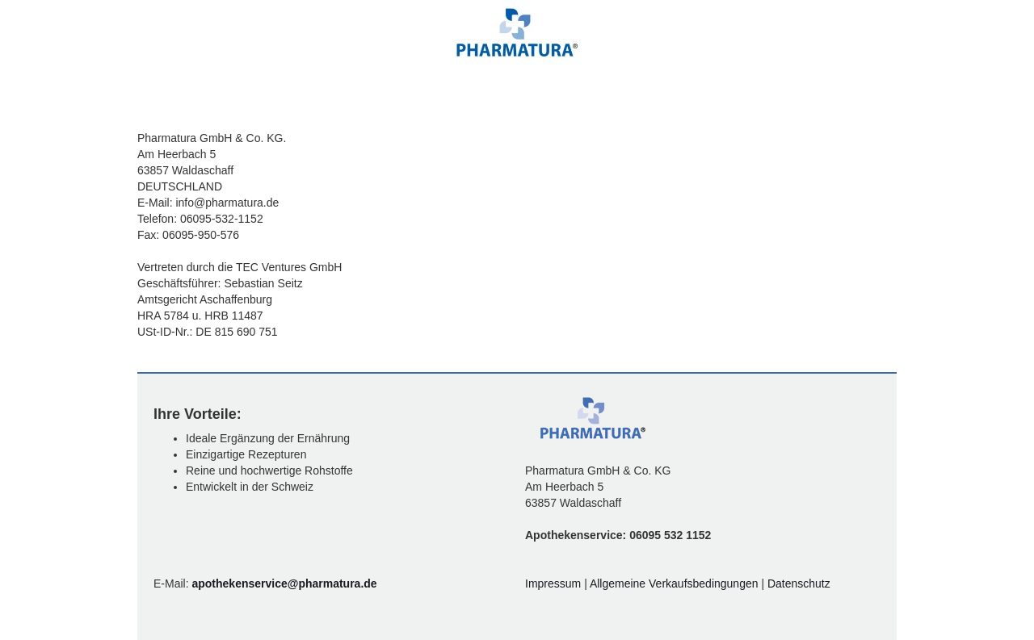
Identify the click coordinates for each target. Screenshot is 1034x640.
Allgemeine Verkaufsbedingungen (676, 583)
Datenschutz (798, 583)
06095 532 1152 (670, 535)
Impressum (554, 583)
